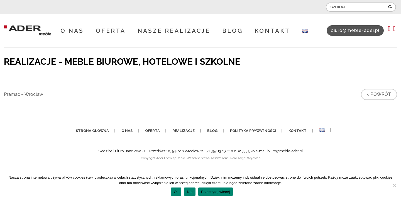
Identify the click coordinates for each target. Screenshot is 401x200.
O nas (72, 30)
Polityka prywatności (253, 131)
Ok (176, 192)
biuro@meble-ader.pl (355, 30)
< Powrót (379, 94)
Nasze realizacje (174, 30)
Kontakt (272, 30)
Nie (189, 192)
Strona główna (92, 131)
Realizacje (183, 131)
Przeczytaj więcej (215, 192)
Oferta (111, 30)
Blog (232, 30)
